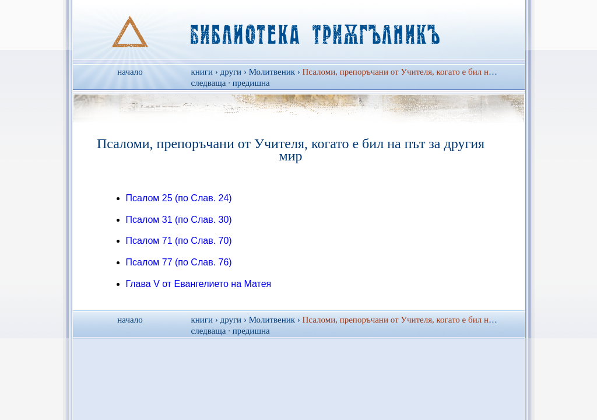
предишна (251, 83)
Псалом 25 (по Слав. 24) (179, 198)
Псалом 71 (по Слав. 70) (179, 241)
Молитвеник (272, 71)
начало (129, 71)
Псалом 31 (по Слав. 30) (179, 220)
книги (202, 71)
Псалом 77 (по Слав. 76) (179, 262)
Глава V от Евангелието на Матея (199, 284)
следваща (208, 83)
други (231, 71)
